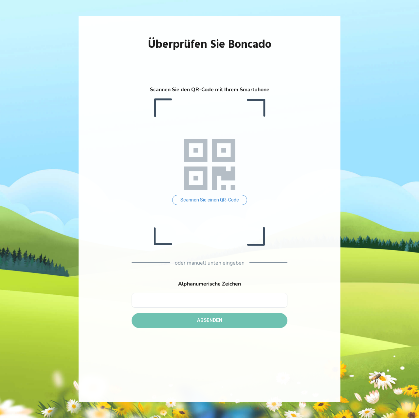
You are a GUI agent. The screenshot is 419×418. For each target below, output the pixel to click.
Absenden (209, 320)
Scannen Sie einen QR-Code (209, 200)
